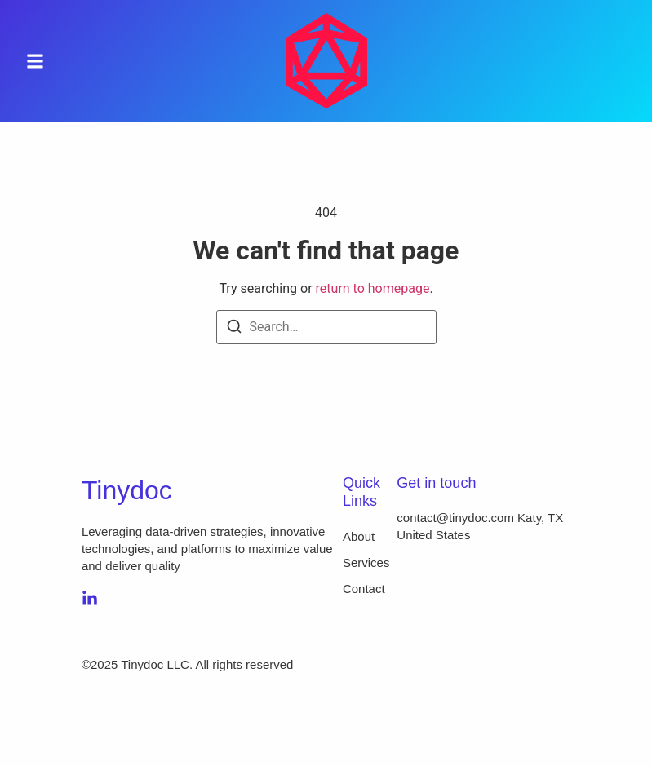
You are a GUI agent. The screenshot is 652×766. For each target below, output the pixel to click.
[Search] (234, 329)
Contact (364, 589)
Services (366, 562)
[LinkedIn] (90, 599)
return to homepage (373, 288)
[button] (35, 60)
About (359, 536)
